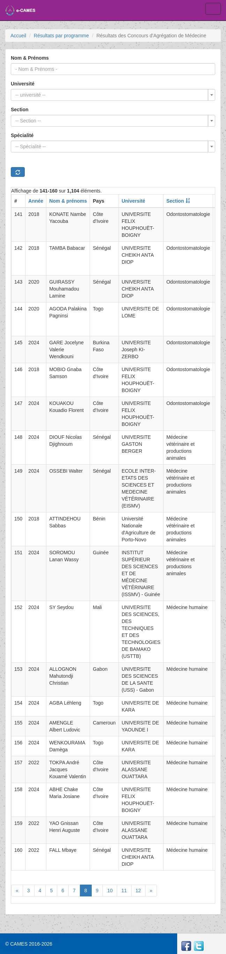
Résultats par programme (61, 35)
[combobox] (113, 95)
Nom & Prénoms (30, 58)
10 (110, 890)
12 (138, 890)
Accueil (18, 35)
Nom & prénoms (68, 201)
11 (124, 890)
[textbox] (110, 94)
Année (35, 201)
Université (23, 84)
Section (20, 109)
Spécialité (22, 135)
